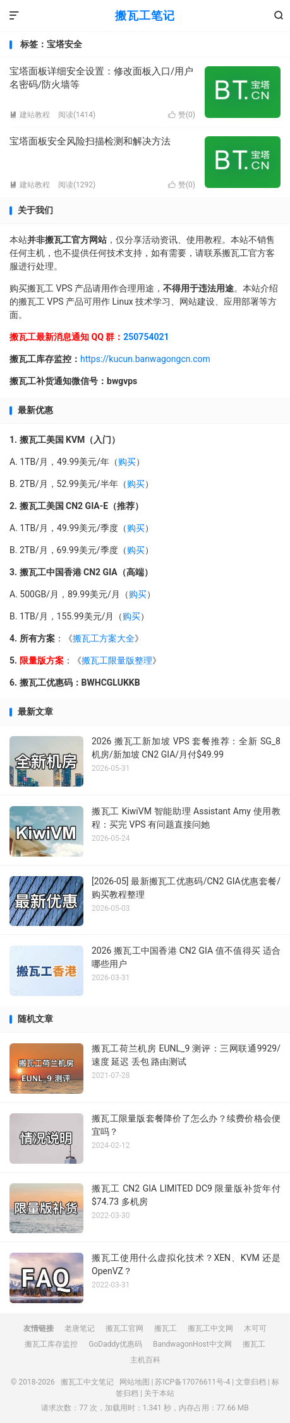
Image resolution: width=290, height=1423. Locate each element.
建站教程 (29, 114)
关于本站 (159, 1393)
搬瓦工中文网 (210, 1328)
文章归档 (251, 1382)
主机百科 (145, 1360)
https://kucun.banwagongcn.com (145, 359)
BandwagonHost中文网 (192, 1344)
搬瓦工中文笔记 (87, 1382)
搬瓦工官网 (124, 1328)
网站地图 (134, 1382)
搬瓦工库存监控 (51, 1344)
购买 (127, 462)
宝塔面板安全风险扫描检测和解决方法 (90, 141)
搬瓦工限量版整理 (117, 660)
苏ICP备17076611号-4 (192, 1382)
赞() (181, 114)
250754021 (146, 337)
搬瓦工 (165, 1328)
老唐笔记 (79, 1328)
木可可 (255, 1328)
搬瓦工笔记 (145, 15)
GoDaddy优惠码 (115, 1344)
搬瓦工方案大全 (104, 638)
